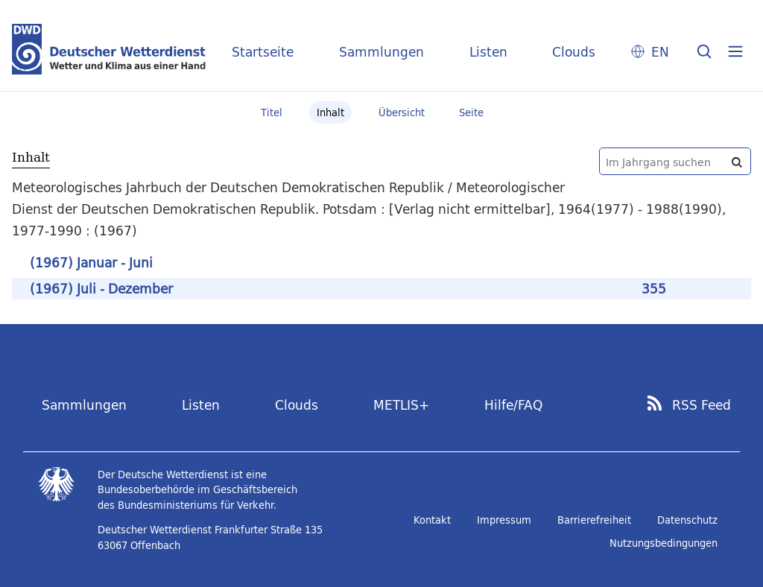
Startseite (263, 52)
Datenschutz (687, 520)
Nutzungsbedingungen (664, 543)
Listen (488, 52)
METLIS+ (401, 405)
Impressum (504, 520)
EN (660, 52)
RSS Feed (701, 405)
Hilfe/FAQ (513, 405)
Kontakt (432, 520)
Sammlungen (381, 52)
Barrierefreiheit (594, 520)
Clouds (573, 52)
